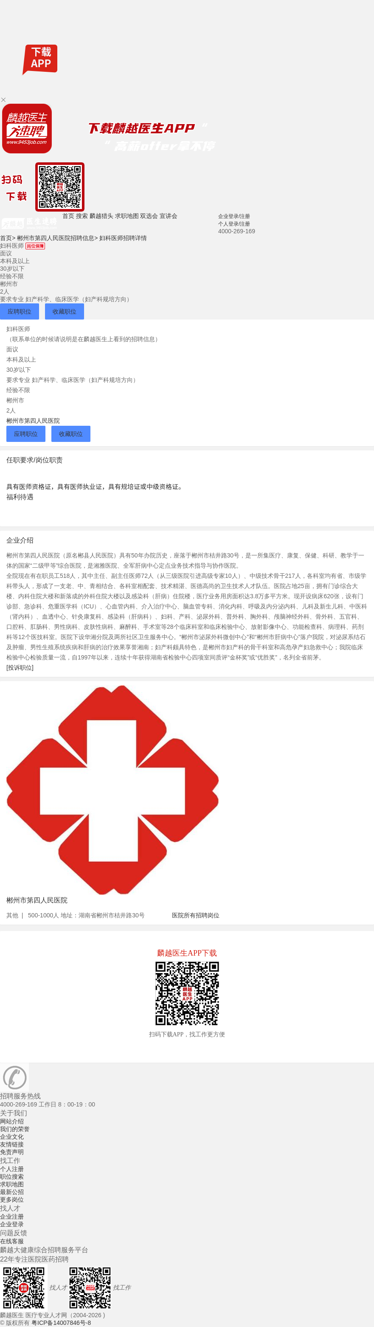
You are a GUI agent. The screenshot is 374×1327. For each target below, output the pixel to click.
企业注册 (12, 1216)
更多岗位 (12, 1199)
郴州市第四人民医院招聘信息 (57, 238)
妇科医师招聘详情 (123, 238)
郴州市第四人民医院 (33, 420)
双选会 (149, 215)
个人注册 (12, 1169)
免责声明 (12, 1152)
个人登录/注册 (234, 224)
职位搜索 (12, 1176)
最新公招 (12, 1191)
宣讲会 (168, 215)
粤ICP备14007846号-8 (61, 1322)
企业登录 (12, 1224)
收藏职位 (64, 311)
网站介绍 (12, 1121)
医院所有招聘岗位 (195, 915)
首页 (68, 215)
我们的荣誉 (15, 1129)
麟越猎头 (101, 215)
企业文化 (12, 1136)
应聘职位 (19, 311)
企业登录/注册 (234, 216)
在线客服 (12, 1241)
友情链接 (12, 1144)
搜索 (82, 215)
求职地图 (127, 215)
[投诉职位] (20, 667)
